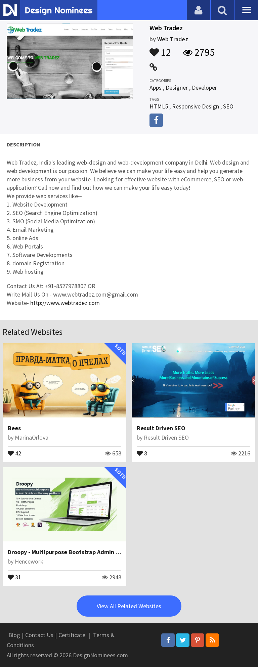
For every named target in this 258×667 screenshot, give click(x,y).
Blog (14, 635)
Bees (14, 428)
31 (14, 576)
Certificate (71, 635)
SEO (228, 106)
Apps (155, 87)
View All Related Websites (129, 606)
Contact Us (39, 635)
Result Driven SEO (161, 428)
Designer (177, 87)
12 (160, 49)
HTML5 (158, 106)
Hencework (29, 561)
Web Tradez (172, 39)
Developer (204, 87)
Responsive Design (195, 106)
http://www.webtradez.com (65, 303)
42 (14, 452)
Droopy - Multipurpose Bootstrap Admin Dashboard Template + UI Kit (101, 552)
